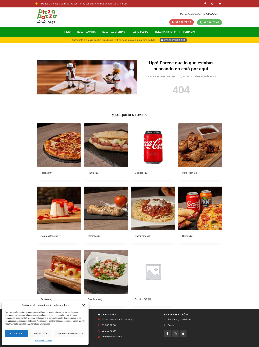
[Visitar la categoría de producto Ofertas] (200, 215)
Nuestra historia (165, 32)
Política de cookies (43, 341)
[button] (83, 305)
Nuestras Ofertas (113, 32)
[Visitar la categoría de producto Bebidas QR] (153, 278)
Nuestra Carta (86, 32)
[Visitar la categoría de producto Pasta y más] (153, 215)
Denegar (41, 333)
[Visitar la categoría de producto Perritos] (59, 278)
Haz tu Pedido (140, 32)
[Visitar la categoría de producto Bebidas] (153, 152)
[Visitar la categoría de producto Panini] (106, 152)
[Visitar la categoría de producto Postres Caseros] (59, 215)
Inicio (67, 32)
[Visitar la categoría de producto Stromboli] (106, 215)
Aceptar (16, 333)
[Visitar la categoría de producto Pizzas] (59, 152)
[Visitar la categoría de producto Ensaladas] (106, 278)
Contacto (189, 32)
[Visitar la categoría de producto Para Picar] (200, 152)
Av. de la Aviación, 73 (192, 14)
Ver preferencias (69, 333)
